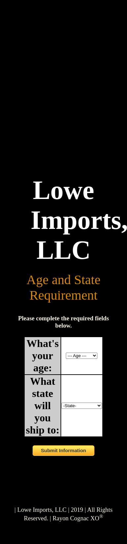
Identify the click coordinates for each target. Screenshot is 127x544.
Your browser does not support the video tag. (63, 94)
